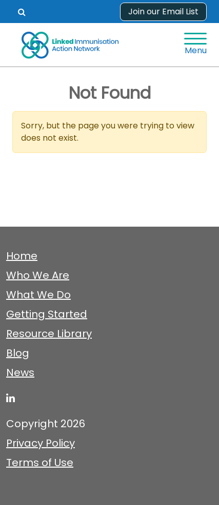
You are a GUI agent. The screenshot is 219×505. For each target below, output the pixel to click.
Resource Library (49, 333)
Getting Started (46, 314)
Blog (17, 353)
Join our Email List (163, 11)
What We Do (38, 294)
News (20, 372)
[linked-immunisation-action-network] (10, 398)
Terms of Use (39, 462)
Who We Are (37, 275)
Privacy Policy (40, 443)
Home (21, 255)
